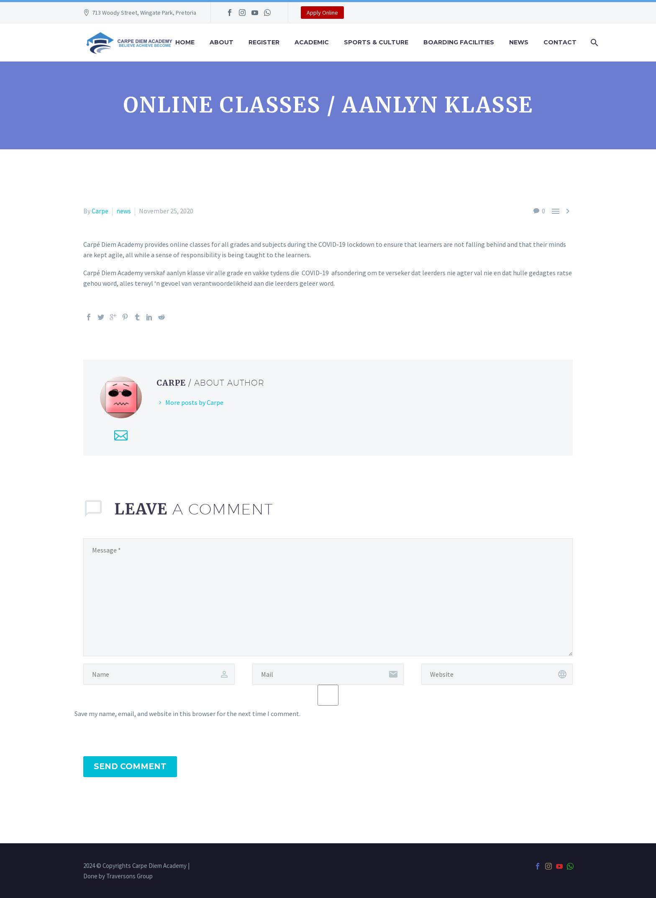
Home (185, 42)
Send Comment (130, 766)
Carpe (100, 211)
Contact (560, 42)
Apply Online (322, 12)
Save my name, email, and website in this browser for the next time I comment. (187, 713)
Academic (312, 42)
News (518, 42)
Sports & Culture (376, 42)
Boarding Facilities (458, 42)
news (123, 211)
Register (264, 42)
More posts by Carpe (194, 402)
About (221, 42)
